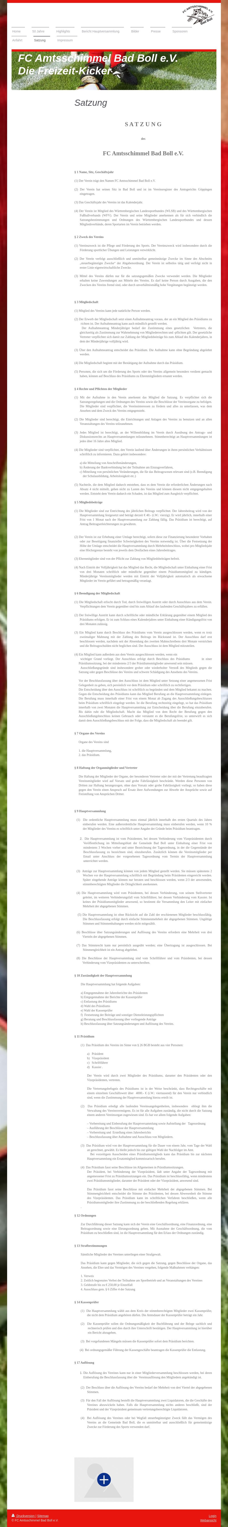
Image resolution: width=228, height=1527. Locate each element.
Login (212, 1516)
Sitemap (43, 1516)
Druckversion (23, 1516)
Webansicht (208, 1520)
